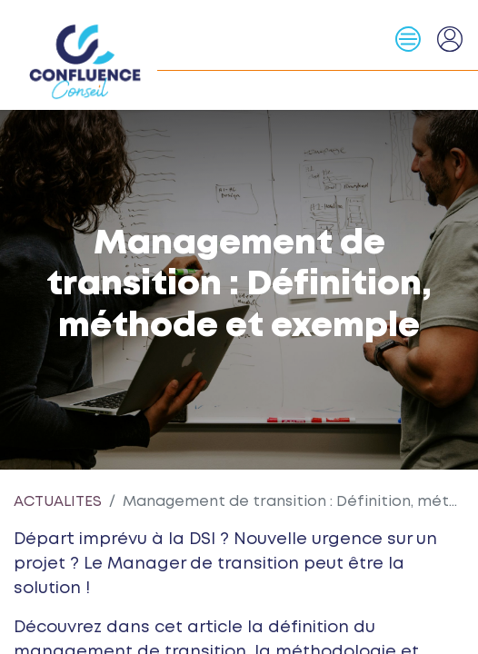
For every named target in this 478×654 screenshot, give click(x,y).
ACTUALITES (58, 502)
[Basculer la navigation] (415, 39)
